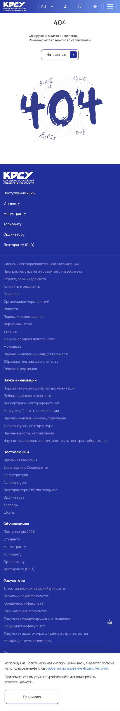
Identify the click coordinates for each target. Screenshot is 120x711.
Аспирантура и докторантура (28, 425)
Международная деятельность (30, 339)
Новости (10, 308)
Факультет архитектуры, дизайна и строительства (45, 633)
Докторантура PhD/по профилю (30, 489)
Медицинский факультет (24, 626)
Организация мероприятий (26, 301)
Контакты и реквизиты (21, 286)
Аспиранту (12, 554)
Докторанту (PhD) (19, 569)
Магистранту (14, 546)
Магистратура (15, 474)
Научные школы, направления (28, 433)
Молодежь (12, 346)
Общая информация (20, 368)
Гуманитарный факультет (25, 610)
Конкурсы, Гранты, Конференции (31, 410)
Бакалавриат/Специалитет (26, 467)
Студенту (11, 539)
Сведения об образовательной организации (41, 263)
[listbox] (47, 6)
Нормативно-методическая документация (39, 388)
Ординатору (14, 561)
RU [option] (43, 6)
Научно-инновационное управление (34, 418)
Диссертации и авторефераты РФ (31, 403)
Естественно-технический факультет (35, 588)
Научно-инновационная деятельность (36, 354)
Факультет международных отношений (36, 618)
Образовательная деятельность (30, 361)
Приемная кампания (20, 460)
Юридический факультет (24, 603)
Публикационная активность (27, 395)
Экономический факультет (26, 595)
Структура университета (24, 279)
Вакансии (11, 293)
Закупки (10, 331)
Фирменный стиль (18, 323)
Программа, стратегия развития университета (42, 271)
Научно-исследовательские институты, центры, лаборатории (55, 440)
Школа (9, 512)
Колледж (10, 504)
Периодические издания (24, 316)
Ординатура (13, 497)
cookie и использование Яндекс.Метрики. (77, 668)
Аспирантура (14, 482)
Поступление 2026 (19, 531)
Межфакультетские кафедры (27, 640)
